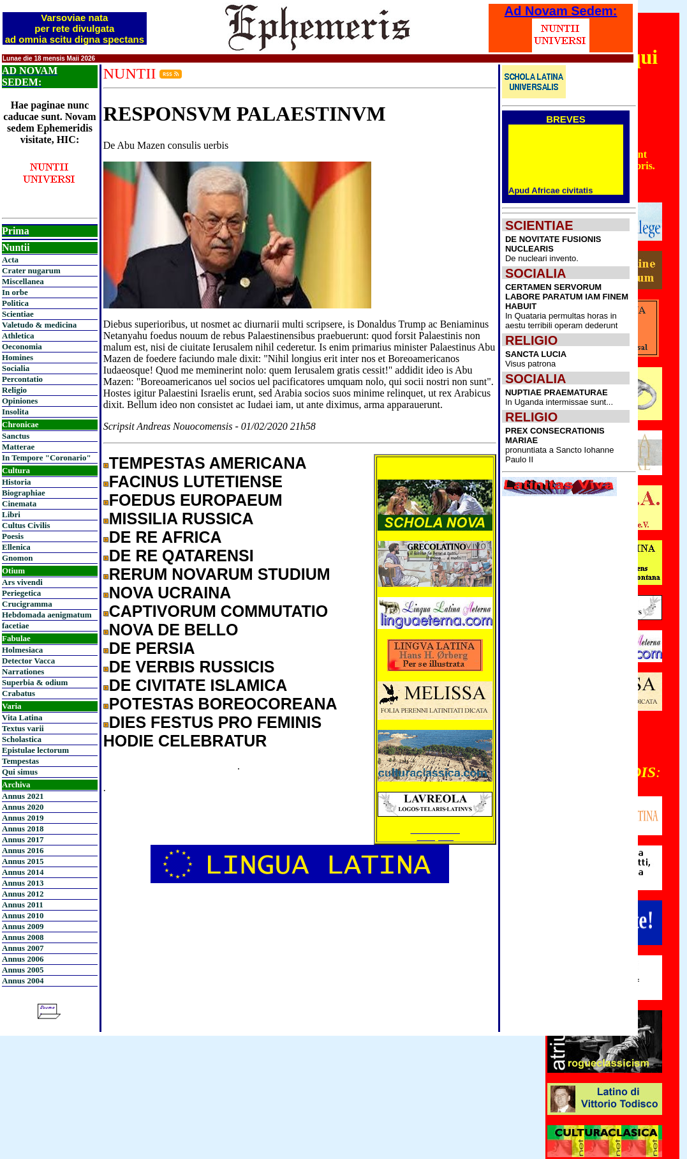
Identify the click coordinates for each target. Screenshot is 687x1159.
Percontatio (22, 379)
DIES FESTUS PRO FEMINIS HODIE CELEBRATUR (212, 731)
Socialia (15, 368)
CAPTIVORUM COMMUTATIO (218, 611)
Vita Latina (22, 717)
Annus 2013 (22, 883)
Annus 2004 (22, 980)
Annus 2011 (22, 904)
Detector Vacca (28, 660)
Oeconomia (22, 346)
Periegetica (21, 593)
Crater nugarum (31, 270)
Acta (10, 259)
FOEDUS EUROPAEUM (196, 500)
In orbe (15, 292)
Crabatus (18, 693)
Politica (15, 303)
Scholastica (21, 739)
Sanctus (15, 436)
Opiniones (20, 400)
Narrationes (23, 671)
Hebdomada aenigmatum (46, 614)
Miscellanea (23, 281)
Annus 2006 (22, 959)
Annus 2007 (22, 948)
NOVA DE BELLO (174, 630)
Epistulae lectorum (35, 750)
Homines (17, 357)
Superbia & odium (35, 682)
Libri (11, 514)
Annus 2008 (22, 937)
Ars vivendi (22, 582)
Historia (16, 482)
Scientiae (18, 314)
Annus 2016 (22, 850)
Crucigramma (27, 604)
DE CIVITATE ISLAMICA (198, 685)
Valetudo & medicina (39, 325)
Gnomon (17, 558)
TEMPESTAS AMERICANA (208, 463)
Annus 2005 (22, 969)
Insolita (15, 411)
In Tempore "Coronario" (46, 457)
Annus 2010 (22, 915)
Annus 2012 (22, 893)
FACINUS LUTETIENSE (196, 481)
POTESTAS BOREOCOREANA (223, 704)
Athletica (18, 335)
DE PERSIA (152, 648)
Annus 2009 (22, 926)
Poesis (13, 536)
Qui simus (20, 771)
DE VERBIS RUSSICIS (192, 667)
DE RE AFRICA (165, 537)
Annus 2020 (22, 807)
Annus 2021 (22, 796)
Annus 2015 (22, 861)
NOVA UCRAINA (170, 593)
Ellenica (16, 547)
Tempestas (20, 761)
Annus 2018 (22, 828)
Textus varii (23, 728)
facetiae (15, 625)
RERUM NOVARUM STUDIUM (219, 574)
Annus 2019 (22, 817)
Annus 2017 (22, 839)
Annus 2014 (22, 872)
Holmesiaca (22, 650)
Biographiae (23, 492)
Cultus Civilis (26, 525)
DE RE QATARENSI (181, 555)
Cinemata (19, 503)
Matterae (18, 446)
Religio (14, 390)
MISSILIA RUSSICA (181, 518)
